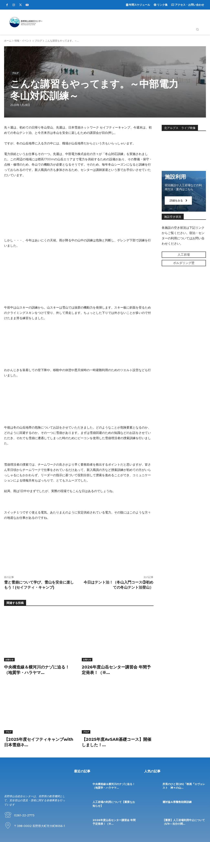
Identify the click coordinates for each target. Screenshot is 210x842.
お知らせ (9, 659)
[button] (197, 29)
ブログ (38, 40)
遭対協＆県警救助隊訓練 (177, 801)
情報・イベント (23, 40)
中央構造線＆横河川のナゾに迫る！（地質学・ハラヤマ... (114, 785)
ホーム (7, 40)
